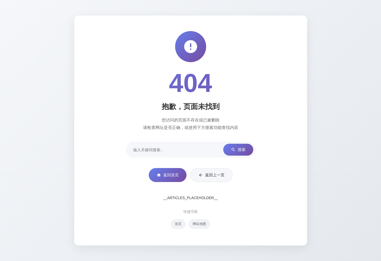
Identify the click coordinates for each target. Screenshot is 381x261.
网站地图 (199, 224)
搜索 (238, 149)
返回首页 (167, 175)
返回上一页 (211, 175)
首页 (178, 224)
